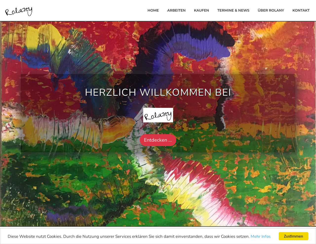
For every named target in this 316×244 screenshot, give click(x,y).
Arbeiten (176, 10)
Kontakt (301, 10)
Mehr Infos (261, 237)
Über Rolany (271, 10)
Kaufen (201, 10)
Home (153, 10)
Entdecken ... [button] (158, 140)
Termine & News (233, 10)
